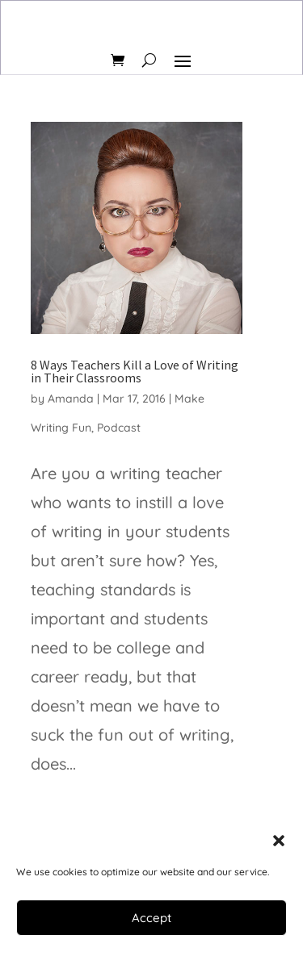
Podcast (119, 427)
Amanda (71, 398)
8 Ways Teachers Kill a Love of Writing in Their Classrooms (134, 371)
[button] (279, 841)
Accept (151, 917)
